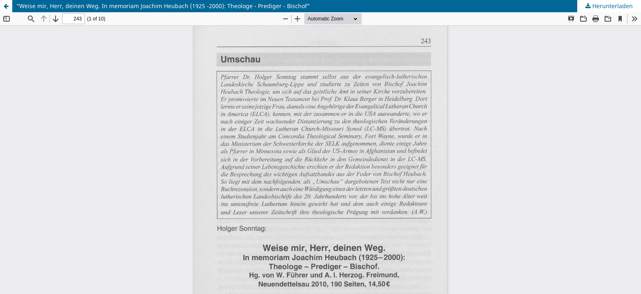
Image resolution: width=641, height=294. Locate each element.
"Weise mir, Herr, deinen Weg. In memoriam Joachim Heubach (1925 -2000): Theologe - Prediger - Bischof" (163, 6)
